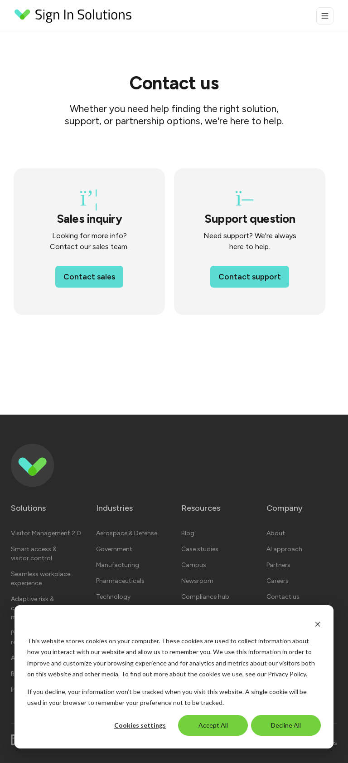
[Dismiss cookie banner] (317, 623)
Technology (113, 597)
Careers (277, 581)
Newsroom (197, 581)
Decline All (286, 725)
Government (114, 549)
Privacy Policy (287, 674)
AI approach (284, 549)
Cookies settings (140, 725)
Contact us (283, 597)
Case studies (199, 549)
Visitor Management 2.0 (46, 533)
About (275, 533)
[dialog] (174, 676)
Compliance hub (205, 597)
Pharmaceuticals (120, 581)
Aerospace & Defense (126, 533)
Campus (193, 565)
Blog (187, 533)
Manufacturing (117, 565)
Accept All (213, 725)
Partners (278, 565)
